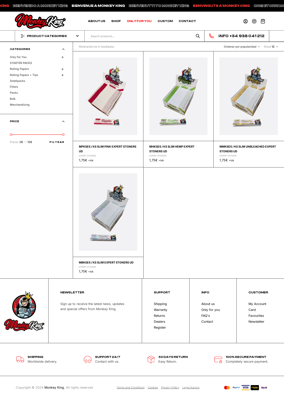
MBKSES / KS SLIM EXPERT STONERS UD (106, 262)
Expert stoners (87, 155)
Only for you (18, 57)
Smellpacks (17, 80)
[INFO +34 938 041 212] (211, 36)
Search (197, 36)
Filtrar (57, 142)
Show (267, 46)
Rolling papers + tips (24, 75)
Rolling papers (19, 68)
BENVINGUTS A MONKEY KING (231, 6)
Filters (14, 86)
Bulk (13, 98)
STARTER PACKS (21, 63)
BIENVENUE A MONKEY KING (108, 6)
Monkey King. (54, 387)
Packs (14, 92)
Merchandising (20, 104)
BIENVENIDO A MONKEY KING (50, 6)
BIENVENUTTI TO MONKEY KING (169, 6)
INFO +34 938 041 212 (241, 36)
